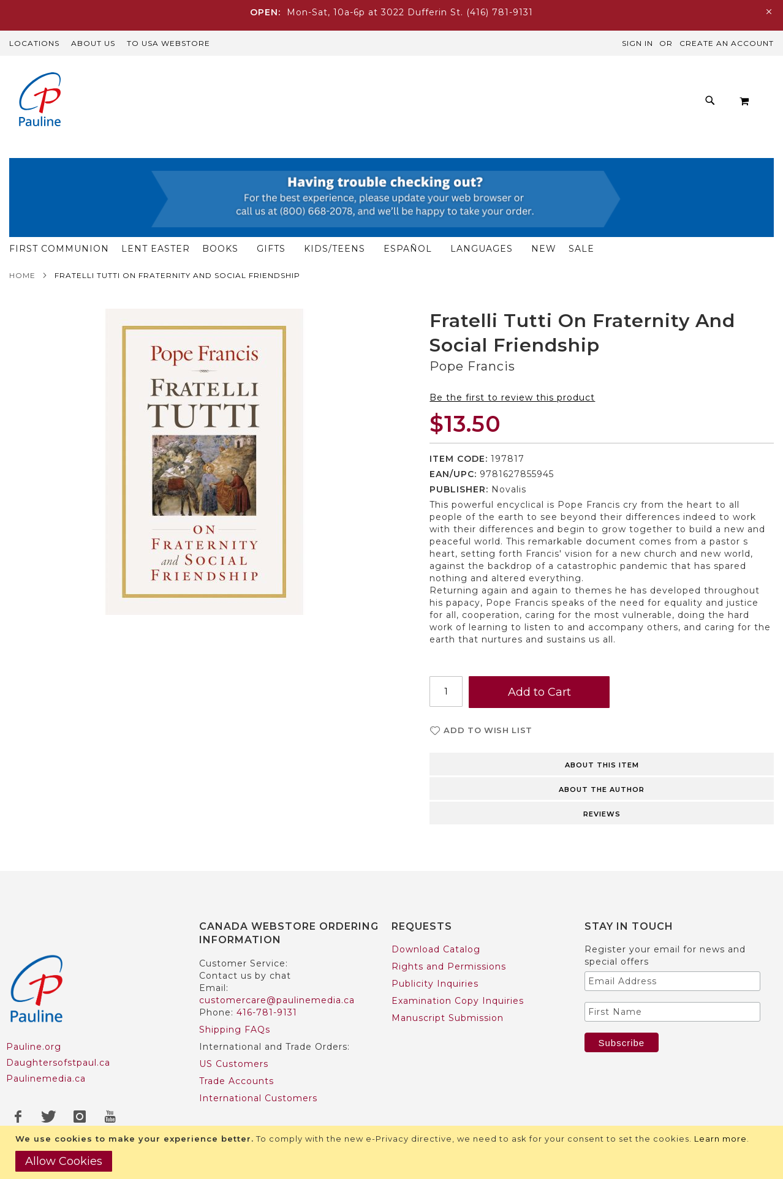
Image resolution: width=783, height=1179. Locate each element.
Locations (34, 43)
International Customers (258, 1098)
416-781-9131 (266, 1013)
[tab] (601, 767)
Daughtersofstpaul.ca (58, 1062)
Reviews (602, 817)
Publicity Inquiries (435, 984)
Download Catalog (436, 949)
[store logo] (39, 101)
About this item (602, 768)
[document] (393, 1152)
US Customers (233, 1064)
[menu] (401, 149)
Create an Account (726, 43)
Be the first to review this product (512, 401)
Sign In (637, 43)
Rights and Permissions (449, 967)
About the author (602, 793)
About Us (93, 43)
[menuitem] (145, 149)
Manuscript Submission (448, 1018)
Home (22, 279)
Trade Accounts (236, 1081)
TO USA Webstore (168, 43)
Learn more (720, 1138)
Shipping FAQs (234, 1030)
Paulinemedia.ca (46, 1078)
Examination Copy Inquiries (458, 1001)
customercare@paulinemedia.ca (277, 1000)
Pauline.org (33, 1046)
